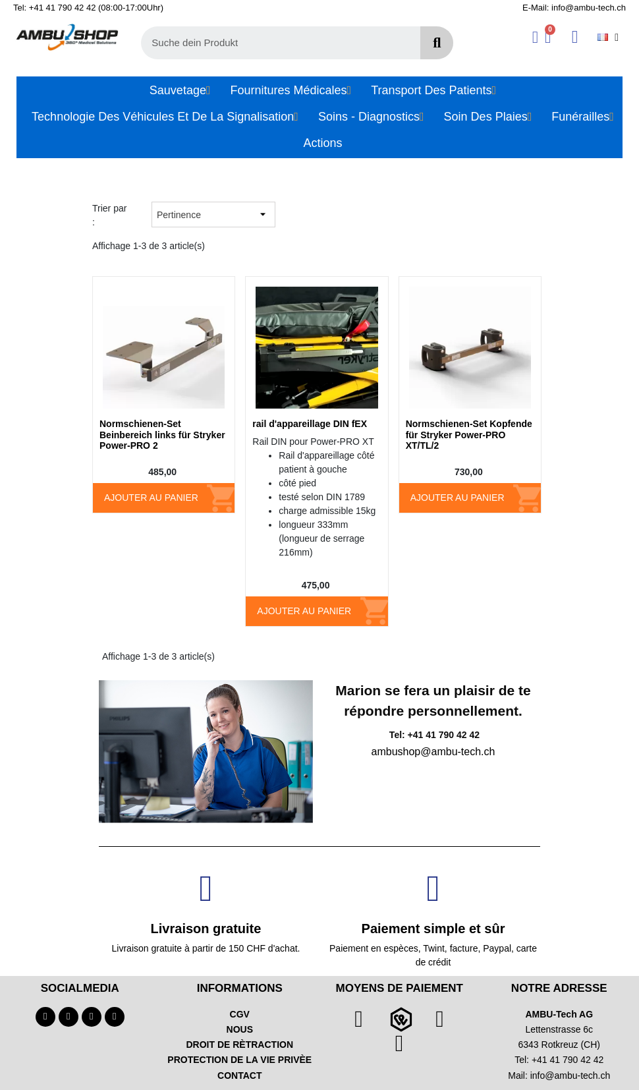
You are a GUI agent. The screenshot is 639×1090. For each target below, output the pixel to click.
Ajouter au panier (151, 497)
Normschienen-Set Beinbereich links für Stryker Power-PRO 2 (162, 434)
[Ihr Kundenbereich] (535, 37)
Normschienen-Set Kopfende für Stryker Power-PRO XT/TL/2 (469, 434)
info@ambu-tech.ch (570, 1075)
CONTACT (239, 1075)
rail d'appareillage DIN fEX (309, 423)
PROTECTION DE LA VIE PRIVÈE (239, 1059)
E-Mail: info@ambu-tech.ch (574, 8)
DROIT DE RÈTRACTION (239, 1044)
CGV (240, 1014)
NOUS (240, 1029)
